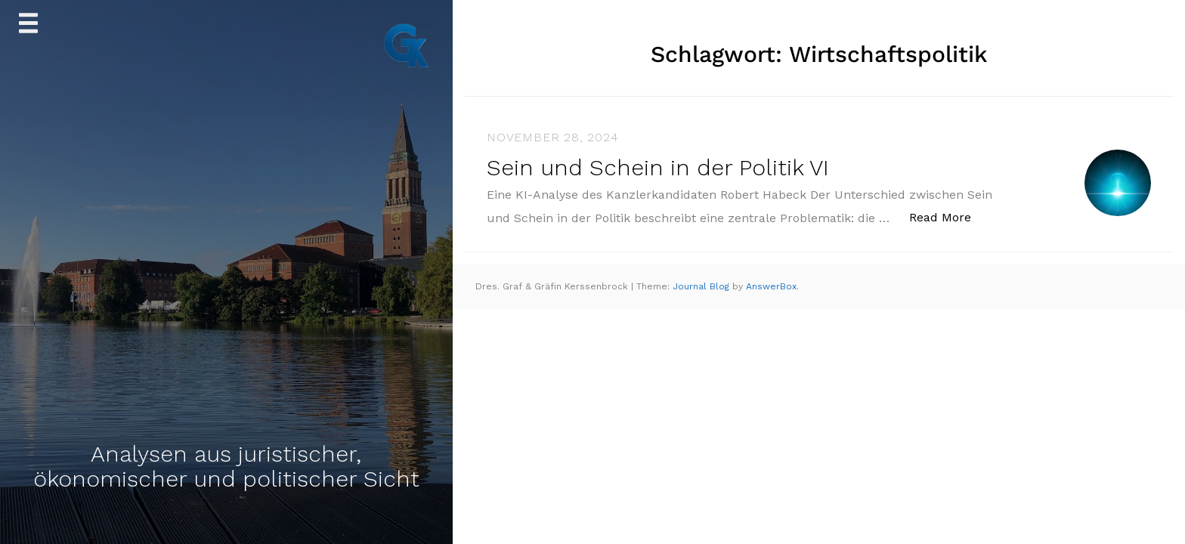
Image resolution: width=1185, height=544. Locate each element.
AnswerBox (771, 286)
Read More (948, 216)
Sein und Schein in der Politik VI (658, 167)
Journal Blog (702, 286)
